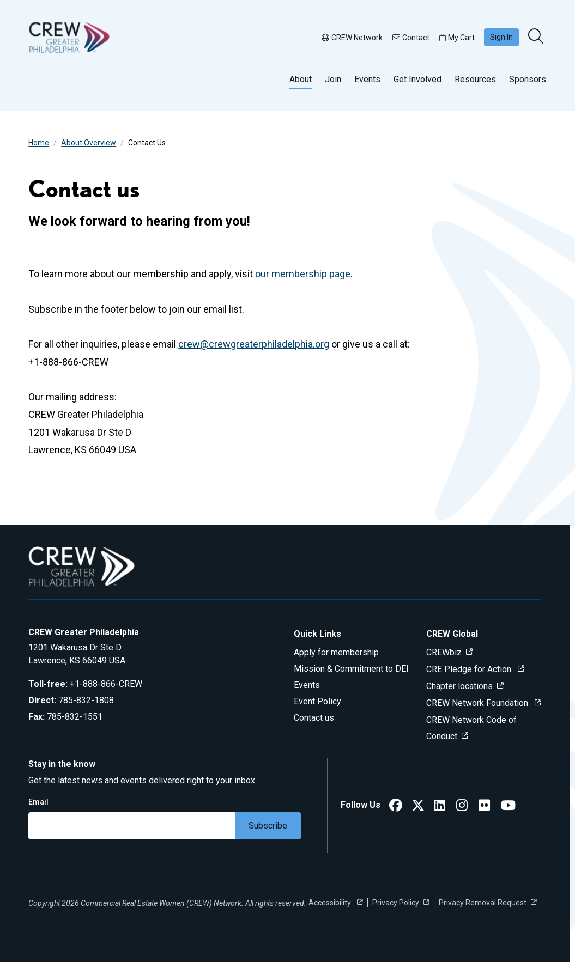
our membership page (302, 273)
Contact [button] (410, 37)
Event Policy (317, 701)
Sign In (501, 37)
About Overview (88, 142)
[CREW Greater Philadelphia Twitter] (418, 807)
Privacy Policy (395, 902)
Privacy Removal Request (482, 902)
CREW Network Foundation (478, 703)
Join (333, 79)
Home (38, 142)
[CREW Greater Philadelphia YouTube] (508, 807)
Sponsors (527, 79)
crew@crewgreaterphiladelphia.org (253, 344)
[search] (537, 37)
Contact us (314, 718)
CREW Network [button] (352, 37)
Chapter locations (459, 686)
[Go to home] (69, 37)
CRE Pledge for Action (469, 669)
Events (367, 79)
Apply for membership (336, 652)
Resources (475, 79)
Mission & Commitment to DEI (351, 668)
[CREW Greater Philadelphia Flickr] (484, 807)
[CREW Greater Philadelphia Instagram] (462, 807)
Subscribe (268, 825)
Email (38, 801)
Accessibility (330, 902)
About (300, 79)
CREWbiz (444, 652)
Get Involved (417, 79)
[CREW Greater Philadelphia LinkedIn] (439, 807)
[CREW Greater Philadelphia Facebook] (395, 807)
